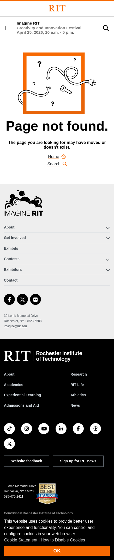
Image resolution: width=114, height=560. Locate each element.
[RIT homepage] (43, 356)
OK (57, 550)
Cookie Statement (20, 540)
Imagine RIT (49, 27)
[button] (6, 28)
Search (57, 164)
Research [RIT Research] (78, 374)
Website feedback (26, 461)
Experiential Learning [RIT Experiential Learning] (22, 395)
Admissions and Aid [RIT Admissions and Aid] (21, 405)
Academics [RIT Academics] (13, 385)
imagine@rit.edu (15, 326)
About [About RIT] (9, 374)
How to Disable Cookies (63, 540)
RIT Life (77, 385)
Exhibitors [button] (13, 269)
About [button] (9, 227)
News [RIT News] (75, 405)
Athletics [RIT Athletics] (78, 395)
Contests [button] (12, 259)
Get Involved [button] (15, 238)
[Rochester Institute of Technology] (57, 8)
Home (57, 156)
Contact (10, 280)
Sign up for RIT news (78, 461)
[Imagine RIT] (23, 205)
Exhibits (11, 248)
